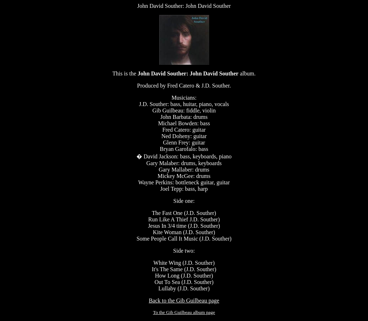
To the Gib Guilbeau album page (184, 312)
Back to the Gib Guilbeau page (184, 301)
